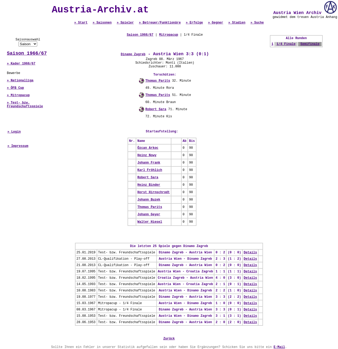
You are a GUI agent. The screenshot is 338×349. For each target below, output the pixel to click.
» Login (14, 132)
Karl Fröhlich (149, 170)
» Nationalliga (20, 80)
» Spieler (125, 23)
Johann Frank (148, 163)
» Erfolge (194, 23)
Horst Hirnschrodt (153, 192)
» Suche (257, 23)
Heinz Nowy (146, 155)
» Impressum (17, 146)
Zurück (169, 339)
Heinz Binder (148, 185)
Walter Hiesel (149, 222)
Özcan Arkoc (147, 148)
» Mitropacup (18, 95)
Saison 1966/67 (27, 53)
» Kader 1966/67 (21, 64)
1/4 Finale (285, 44)
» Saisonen (102, 23)
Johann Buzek (148, 200)
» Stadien (236, 23)
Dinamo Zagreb (133, 54)
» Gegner (215, 23)
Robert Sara (155, 109)
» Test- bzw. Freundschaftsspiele (25, 104)
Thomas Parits (157, 81)
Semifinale (310, 44)
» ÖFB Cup (15, 88)
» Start (80, 23)
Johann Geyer (148, 214)
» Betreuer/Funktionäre (160, 23)
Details (250, 252)
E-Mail (279, 347)
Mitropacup (168, 35)
